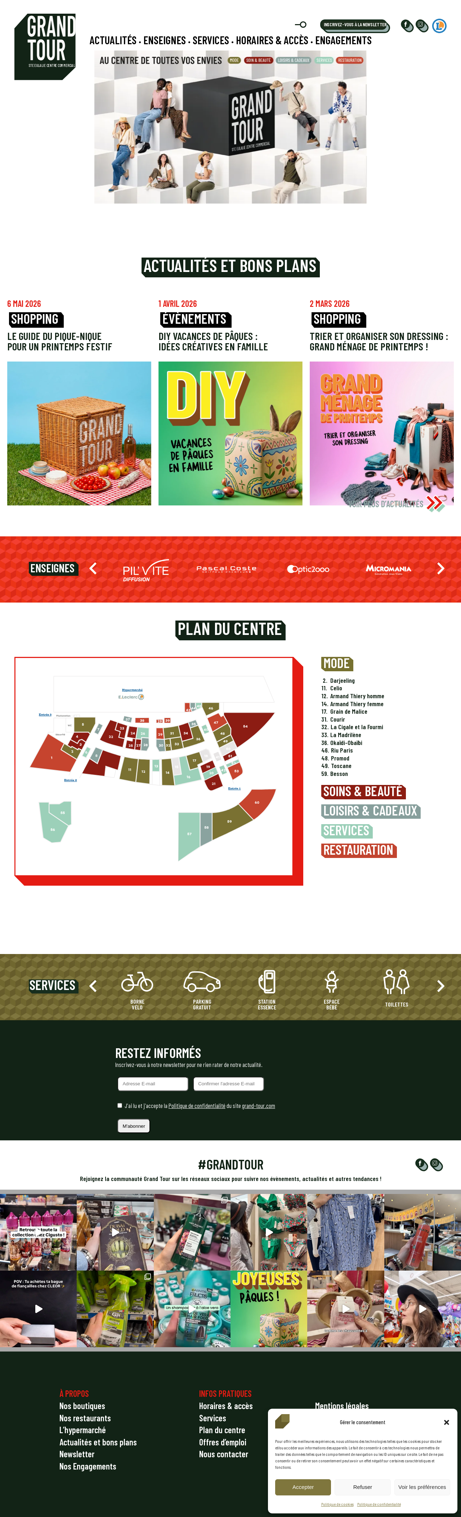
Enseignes (164, 39)
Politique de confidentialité (379, 1504)
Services (211, 39)
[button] (446, 1422)
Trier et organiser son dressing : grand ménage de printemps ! (379, 341)
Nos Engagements (87, 1466)
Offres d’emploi (222, 1442)
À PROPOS (74, 1393)
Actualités (113, 39)
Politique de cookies (337, 1504)
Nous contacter (223, 1454)
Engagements (343, 39)
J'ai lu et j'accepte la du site (200, 1105)
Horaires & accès (272, 39)
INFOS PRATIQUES (225, 1393)
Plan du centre (222, 1430)
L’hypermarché (82, 1430)
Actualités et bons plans (98, 1442)
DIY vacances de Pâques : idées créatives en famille (213, 341)
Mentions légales (342, 1405)
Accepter (303, 1487)
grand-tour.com (258, 1105)
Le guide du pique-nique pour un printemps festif (59, 341)
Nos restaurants (85, 1418)
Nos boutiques (82, 1405)
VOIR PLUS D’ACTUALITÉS (397, 504)
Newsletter (76, 1454)
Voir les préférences (422, 1487)
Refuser (362, 1487)
